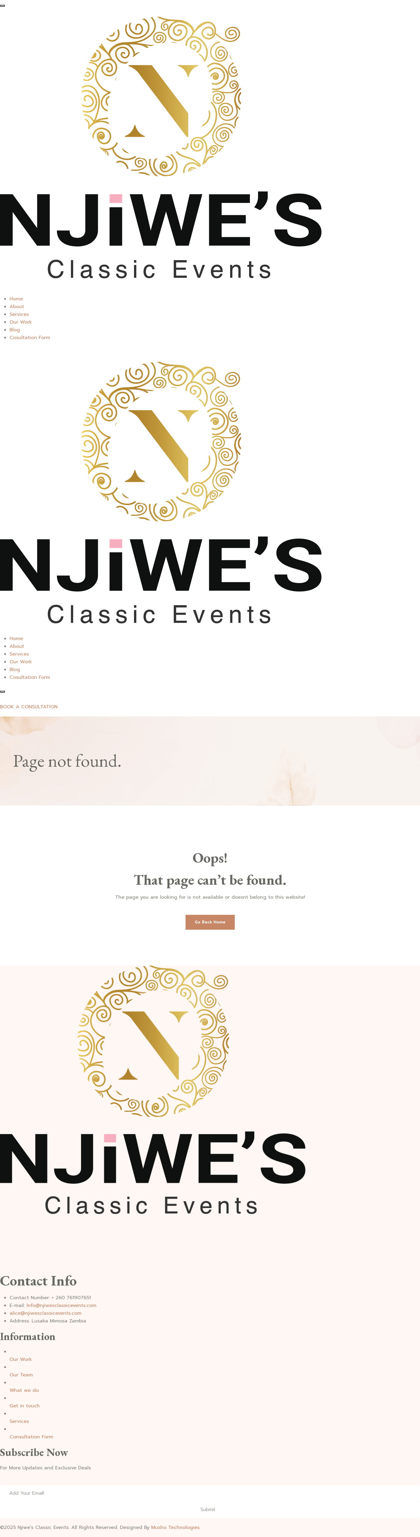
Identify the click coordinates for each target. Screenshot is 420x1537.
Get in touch (25, 1405)
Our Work (21, 322)
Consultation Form (31, 1436)
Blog (15, 329)
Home (16, 298)
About (17, 306)
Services (19, 314)
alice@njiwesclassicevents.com (45, 1313)
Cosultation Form (30, 337)
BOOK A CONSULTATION (29, 706)
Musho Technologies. (175, 1527)
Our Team (21, 1374)
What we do (24, 1390)
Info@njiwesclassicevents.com (61, 1305)
